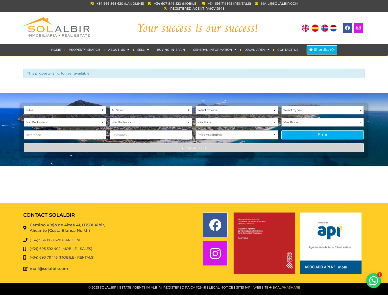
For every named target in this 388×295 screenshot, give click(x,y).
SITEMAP (243, 287)
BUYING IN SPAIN (171, 50)
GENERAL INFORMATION (215, 49)
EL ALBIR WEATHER (194, 184)
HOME (56, 50)
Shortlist (322, 49)
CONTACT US (287, 50)
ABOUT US (118, 49)
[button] (373, 280)
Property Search (84, 50)
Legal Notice (221, 287)
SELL (143, 49)
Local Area (256, 49)
